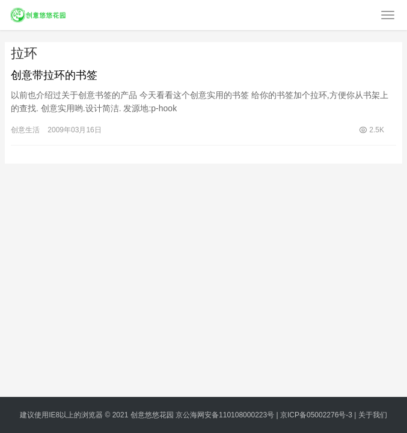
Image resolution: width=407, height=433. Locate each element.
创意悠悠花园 (152, 415)
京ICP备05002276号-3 (316, 415)
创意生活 (25, 130)
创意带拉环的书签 (54, 75)
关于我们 (372, 415)
